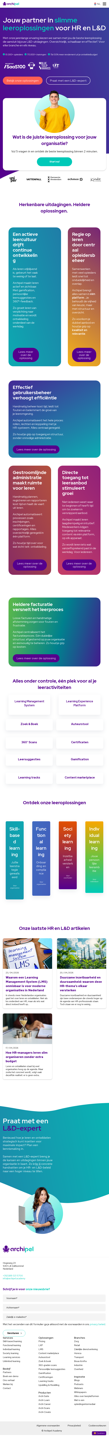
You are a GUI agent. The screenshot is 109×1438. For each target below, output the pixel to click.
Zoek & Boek (29, 724)
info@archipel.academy (14, 1278)
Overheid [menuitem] (78, 1369)
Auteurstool (79, 724)
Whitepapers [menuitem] (80, 1392)
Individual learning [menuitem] (11, 1349)
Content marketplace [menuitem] (48, 1353)
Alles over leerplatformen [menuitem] (86, 1396)
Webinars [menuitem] (78, 1388)
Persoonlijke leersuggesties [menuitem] (51, 1369)
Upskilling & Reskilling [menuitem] (48, 1385)
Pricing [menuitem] (41, 1341)
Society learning (67, 838)
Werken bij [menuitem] (8, 1384)
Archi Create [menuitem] (44, 1412)
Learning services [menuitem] (11, 1357)
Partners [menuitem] (7, 1372)
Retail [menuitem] (77, 1345)
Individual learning (94, 838)
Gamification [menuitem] (44, 1373)
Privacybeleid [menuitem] (74, 1425)
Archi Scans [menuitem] (44, 1408)
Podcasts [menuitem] (78, 1384)
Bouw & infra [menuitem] (80, 1361)
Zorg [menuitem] (76, 1341)
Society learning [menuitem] (10, 1353)
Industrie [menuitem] (78, 1365)
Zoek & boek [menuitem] (44, 1361)
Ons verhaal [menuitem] (8, 1380)
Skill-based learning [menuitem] (12, 1341)
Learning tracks (29, 777)
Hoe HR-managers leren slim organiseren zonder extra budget (27, 1057)
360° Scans (29, 742)
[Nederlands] (99, 4)
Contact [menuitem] (7, 1388)
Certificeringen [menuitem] (45, 1377)
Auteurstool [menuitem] (44, 1357)
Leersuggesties (29, 759)
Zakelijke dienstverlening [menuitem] (86, 1349)
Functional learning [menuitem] (12, 1345)
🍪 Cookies (99, 1433)
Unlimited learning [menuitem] (11, 1361)
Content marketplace (80, 777)
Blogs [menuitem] (77, 1380)
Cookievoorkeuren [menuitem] (97, 1425)
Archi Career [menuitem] (44, 1404)
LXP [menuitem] (40, 1345)
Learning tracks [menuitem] (46, 1381)
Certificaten (79, 742)
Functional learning (41, 841)
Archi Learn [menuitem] (44, 1400)
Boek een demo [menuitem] (10, 1376)
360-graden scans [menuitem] (47, 1365)
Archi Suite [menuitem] (43, 1396)
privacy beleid (97, 1324)
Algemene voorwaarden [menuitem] (48, 1425)
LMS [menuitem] (40, 1349)
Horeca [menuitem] (77, 1353)
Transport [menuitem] (79, 1357)
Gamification (80, 759)
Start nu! (54, 161)
